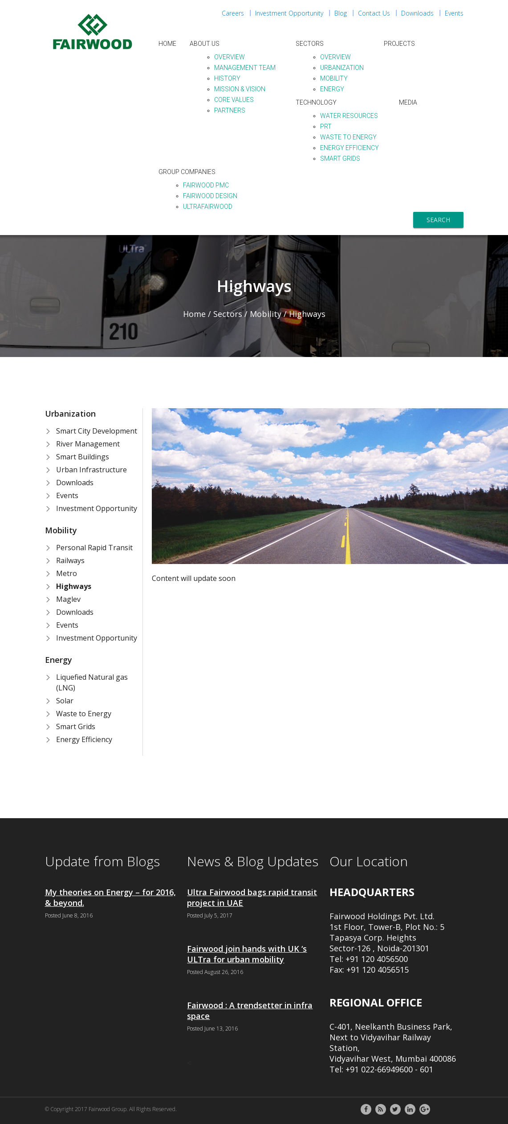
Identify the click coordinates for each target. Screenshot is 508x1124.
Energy (332, 89)
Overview (229, 57)
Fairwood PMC (206, 185)
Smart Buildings (82, 457)
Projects (399, 43)
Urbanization (342, 67)
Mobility (334, 78)
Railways (70, 560)
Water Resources (349, 115)
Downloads (417, 13)
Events (454, 13)
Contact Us (374, 13)
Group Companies (186, 171)
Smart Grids (340, 158)
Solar (64, 701)
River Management (88, 444)
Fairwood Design (210, 195)
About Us (204, 43)
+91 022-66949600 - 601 (389, 1069)
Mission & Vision (239, 89)
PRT (326, 126)
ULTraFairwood (207, 206)
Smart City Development (96, 431)
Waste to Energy (348, 137)
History (227, 78)
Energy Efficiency (349, 147)
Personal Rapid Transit (94, 547)
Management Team (245, 67)
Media (408, 102)
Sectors (310, 43)
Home (167, 43)
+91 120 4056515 (377, 969)
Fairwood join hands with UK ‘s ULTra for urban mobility (247, 954)
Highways (73, 586)
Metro (66, 573)
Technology (316, 102)
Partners (229, 110)
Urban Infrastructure (91, 470)
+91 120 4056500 (376, 959)
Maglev (68, 599)
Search (438, 219)
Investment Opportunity (289, 13)
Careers (233, 13)
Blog (340, 13)
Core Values (234, 99)
